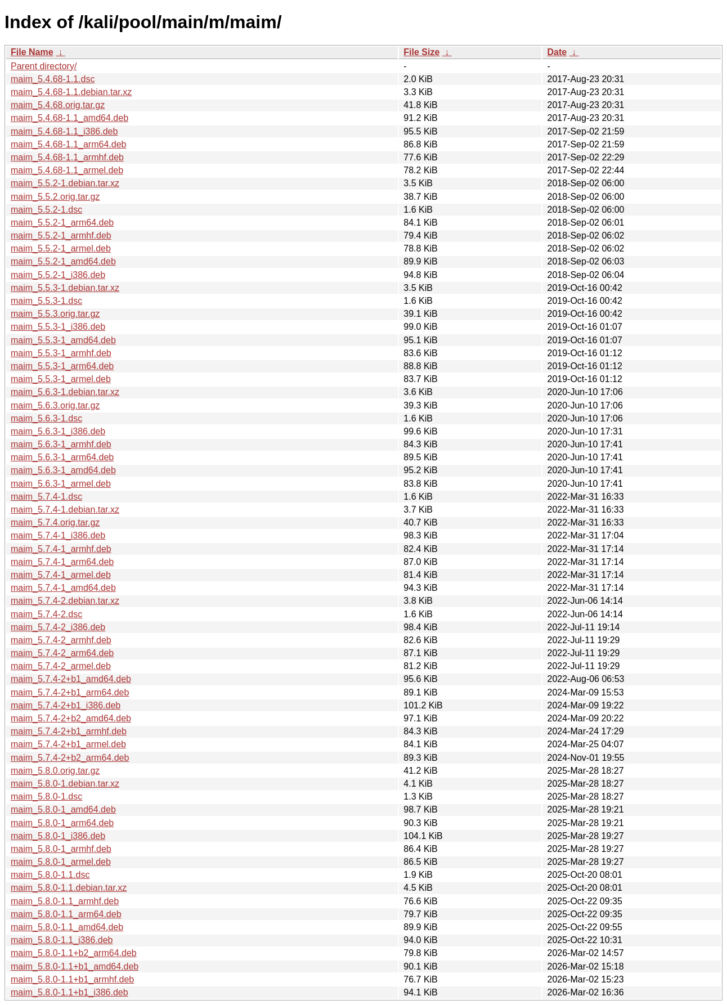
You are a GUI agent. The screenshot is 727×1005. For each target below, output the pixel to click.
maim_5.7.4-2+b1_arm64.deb (70, 692)
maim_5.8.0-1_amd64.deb (63, 809)
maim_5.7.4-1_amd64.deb (63, 588)
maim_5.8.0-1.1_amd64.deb (67, 927)
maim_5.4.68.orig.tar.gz (58, 105)
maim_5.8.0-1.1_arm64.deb (66, 914)
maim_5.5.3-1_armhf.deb (61, 353)
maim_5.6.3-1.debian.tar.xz (65, 392)
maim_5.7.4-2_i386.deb (58, 627)
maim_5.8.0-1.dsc (46, 796)
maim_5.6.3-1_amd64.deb (63, 470)
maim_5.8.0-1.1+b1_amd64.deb (74, 966)
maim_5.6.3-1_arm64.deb (62, 457)
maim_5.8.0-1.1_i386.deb (62, 940)
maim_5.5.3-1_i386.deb (58, 326)
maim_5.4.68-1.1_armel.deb (67, 170)
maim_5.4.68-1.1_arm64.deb (68, 144)
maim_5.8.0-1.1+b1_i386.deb (69, 992)
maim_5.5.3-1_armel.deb (61, 379)
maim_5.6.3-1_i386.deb (58, 431)
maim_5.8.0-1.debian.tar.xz (65, 783)
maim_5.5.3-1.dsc (46, 301)
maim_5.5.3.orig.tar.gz (55, 313)
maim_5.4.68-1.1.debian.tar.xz (71, 92)
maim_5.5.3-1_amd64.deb (63, 340)
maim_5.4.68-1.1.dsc (53, 79)
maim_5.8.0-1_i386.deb (58, 836)
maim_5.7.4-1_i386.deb (58, 535)
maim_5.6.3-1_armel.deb (61, 483)
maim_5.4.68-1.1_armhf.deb (67, 157)
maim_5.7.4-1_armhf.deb (61, 549)
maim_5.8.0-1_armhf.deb (61, 849)
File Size (421, 52)
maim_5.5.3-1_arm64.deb (62, 366)
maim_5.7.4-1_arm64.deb (62, 562)
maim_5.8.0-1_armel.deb (61, 862)
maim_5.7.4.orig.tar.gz (55, 522)
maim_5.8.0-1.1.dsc (50, 875)
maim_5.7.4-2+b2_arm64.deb (70, 757)
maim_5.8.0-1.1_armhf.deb (65, 901)
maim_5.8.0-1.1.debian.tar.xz (69, 887)
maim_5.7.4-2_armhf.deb (61, 640)
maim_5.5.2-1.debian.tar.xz (65, 183)
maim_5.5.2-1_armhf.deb (61, 235)
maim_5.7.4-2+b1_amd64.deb (71, 679)
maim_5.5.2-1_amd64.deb (63, 261)
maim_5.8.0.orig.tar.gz (55, 770)
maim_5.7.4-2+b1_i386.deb (65, 705)
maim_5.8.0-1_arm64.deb (62, 823)
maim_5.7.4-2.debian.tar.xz (65, 600)
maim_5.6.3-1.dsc (46, 418)
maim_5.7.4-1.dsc (46, 496)
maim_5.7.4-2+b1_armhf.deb (69, 731)
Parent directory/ (44, 66)
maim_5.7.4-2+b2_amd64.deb (71, 718)
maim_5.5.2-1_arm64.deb (62, 222)
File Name (32, 52)
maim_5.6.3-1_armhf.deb (61, 444)
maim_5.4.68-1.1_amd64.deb (69, 118)
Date (557, 52)
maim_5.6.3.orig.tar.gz (55, 405)
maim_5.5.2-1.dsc (46, 209)
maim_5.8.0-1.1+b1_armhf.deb (72, 979)
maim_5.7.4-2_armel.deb (61, 666)
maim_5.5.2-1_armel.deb (61, 248)
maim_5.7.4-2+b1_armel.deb (68, 744)
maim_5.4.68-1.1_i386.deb (64, 131)
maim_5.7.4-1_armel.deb (61, 575)
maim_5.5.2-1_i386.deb (58, 275)
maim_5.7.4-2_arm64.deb (62, 653)
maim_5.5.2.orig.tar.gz (55, 196)
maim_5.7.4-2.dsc (46, 614)
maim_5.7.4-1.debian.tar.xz (65, 509)
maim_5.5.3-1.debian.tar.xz (65, 288)
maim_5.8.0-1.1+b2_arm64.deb (74, 953)
